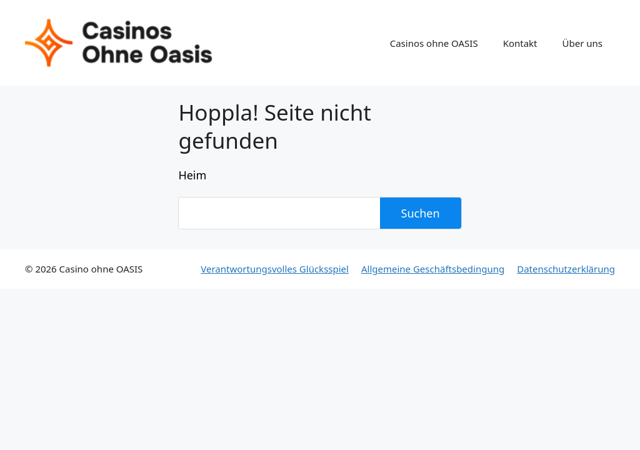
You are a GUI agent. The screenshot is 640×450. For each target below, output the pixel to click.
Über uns (582, 43)
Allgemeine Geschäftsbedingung (432, 268)
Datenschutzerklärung (566, 268)
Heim (192, 175)
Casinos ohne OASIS (434, 43)
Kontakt (520, 43)
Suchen (420, 213)
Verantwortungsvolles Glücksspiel (275, 268)
